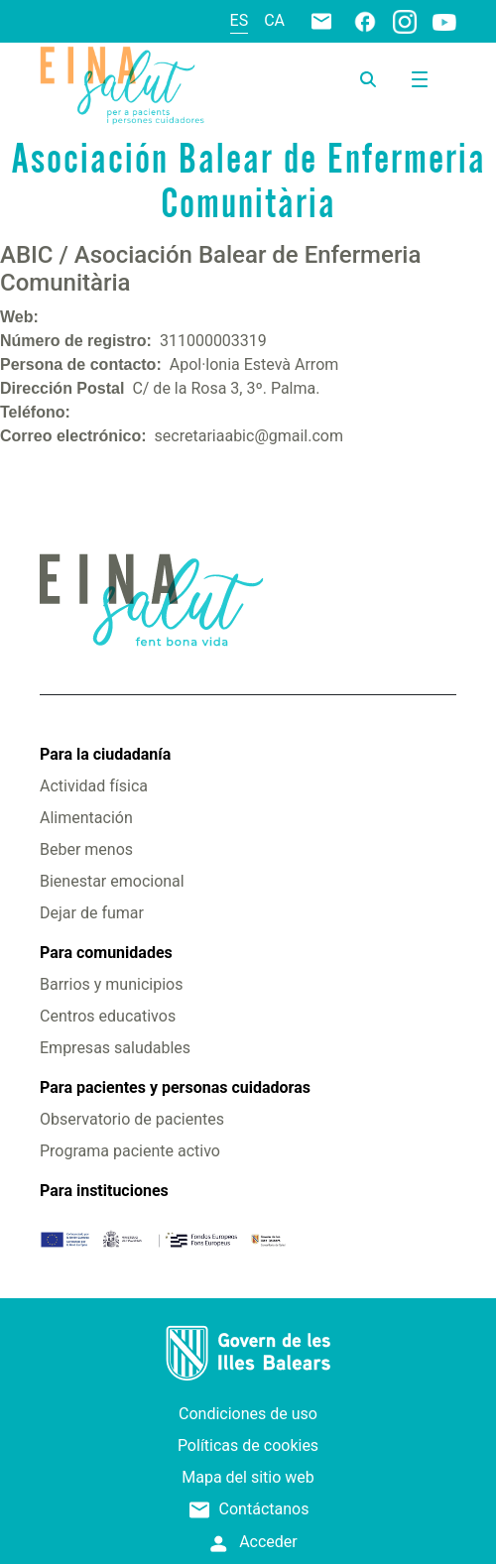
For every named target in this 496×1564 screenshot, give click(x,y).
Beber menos (86, 849)
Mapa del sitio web (248, 1477)
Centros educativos (108, 1016)
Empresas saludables (115, 1047)
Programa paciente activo (130, 1151)
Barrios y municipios (111, 984)
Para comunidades (106, 952)
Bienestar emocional (112, 881)
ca (274, 20)
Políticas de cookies (248, 1445)
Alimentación (86, 817)
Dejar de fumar (92, 912)
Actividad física (94, 786)
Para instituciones (104, 1190)
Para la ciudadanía (105, 754)
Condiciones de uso (248, 1413)
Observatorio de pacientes (132, 1119)
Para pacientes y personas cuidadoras (175, 1087)
